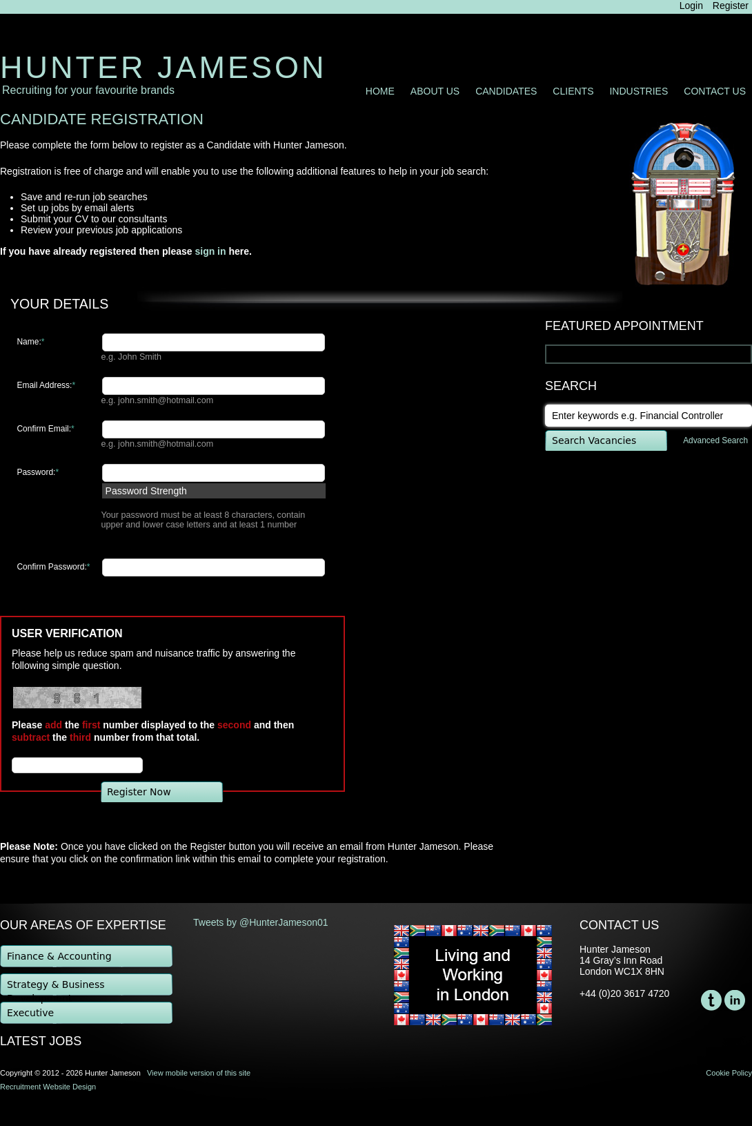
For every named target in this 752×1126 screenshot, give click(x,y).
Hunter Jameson (163, 67)
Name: (30, 342)
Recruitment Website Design (48, 1087)
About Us (434, 91)
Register (731, 5)
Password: (38, 472)
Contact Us (715, 91)
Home (380, 91)
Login (691, 5)
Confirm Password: (53, 567)
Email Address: (46, 385)
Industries (638, 91)
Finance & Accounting (59, 956)
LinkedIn (734, 1000)
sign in (210, 251)
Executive (30, 1012)
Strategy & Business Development (56, 988)
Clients (573, 91)
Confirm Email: (45, 429)
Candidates (506, 91)
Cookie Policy (729, 1073)
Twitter (711, 1000)
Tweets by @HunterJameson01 (260, 922)
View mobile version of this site (198, 1073)
